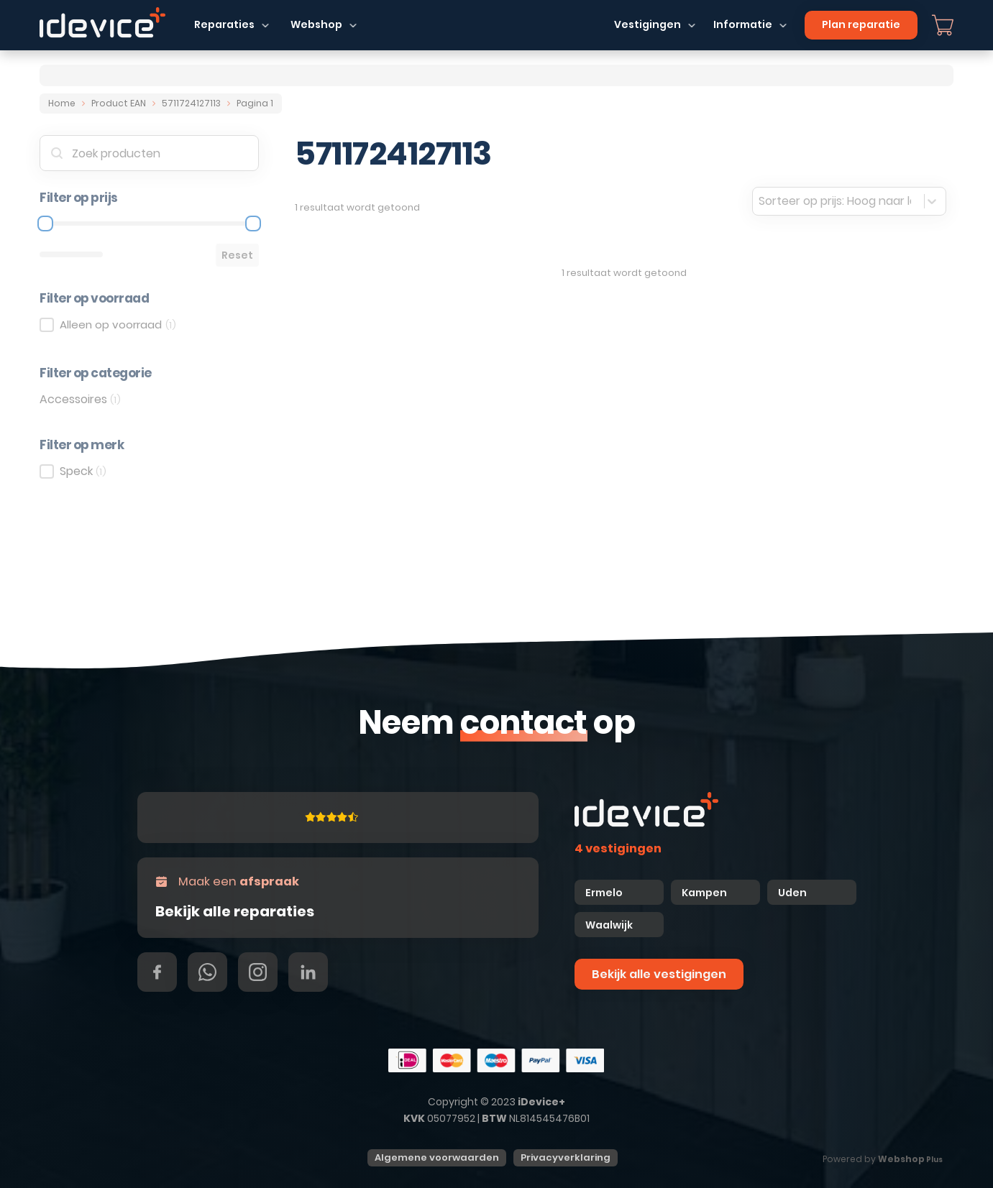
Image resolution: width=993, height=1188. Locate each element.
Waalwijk (609, 925)
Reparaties (224, 24)
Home (61, 103)
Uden (792, 892)
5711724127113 (191, 103)
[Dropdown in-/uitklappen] (265, 25)
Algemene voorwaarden (437, 1157)
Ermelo (604, 892)
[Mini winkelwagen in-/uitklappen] (942, 25)
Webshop (316, 24)
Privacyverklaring (565, 1157)
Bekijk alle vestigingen (659, 974)
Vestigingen (647, 24)
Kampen (705, 892)
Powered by (883, 1159)
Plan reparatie (861, 24)
